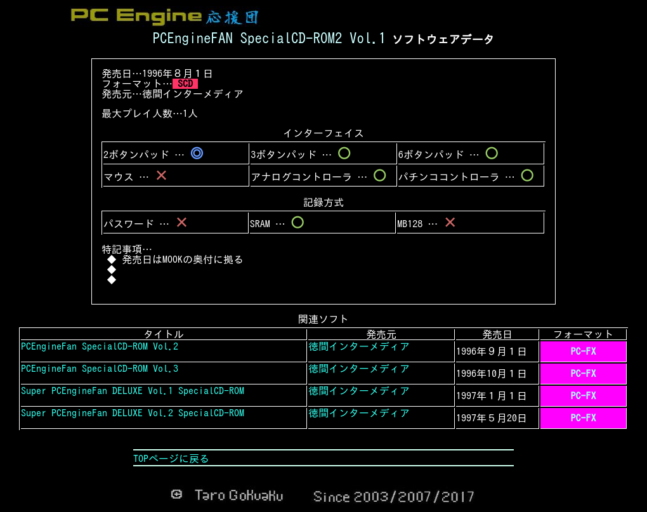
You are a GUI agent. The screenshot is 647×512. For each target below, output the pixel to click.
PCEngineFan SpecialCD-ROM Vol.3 (99, 369)
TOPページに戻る (171, 459)
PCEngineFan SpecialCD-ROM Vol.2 (99, 346)
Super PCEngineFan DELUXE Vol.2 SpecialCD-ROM (132, 413)
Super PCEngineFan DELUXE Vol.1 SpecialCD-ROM (132, 391)
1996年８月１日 (177, 74)
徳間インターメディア (193, 94)
